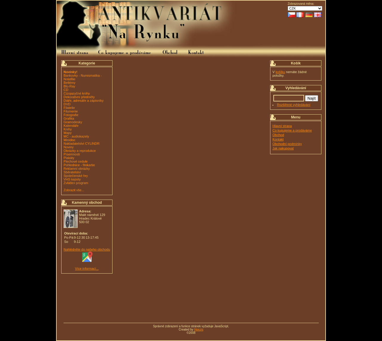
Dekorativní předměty (79, 97)
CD (66, 90)
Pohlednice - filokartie (79, 165)
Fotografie (71, 115)
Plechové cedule (76, 161)
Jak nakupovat (283, 148)
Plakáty (69, 158)
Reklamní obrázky (77, 168)
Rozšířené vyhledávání (293, 105)
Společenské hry (76, 176)
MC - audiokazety (76, 136)
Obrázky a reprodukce (80, 150)
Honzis (199, 329)
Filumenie (71, 111)
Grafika (69, 118)
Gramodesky (73, 122)
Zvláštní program (76, 183)
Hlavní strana (282, 126)
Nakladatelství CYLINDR (81, 143)
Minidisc (70, 140)
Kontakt (278, 139)
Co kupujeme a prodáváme (292, 130)
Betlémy (70, 82)
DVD (67, 104)
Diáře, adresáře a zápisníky (84, 100)
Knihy (68, 129)
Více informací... (86, 268)
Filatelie (69, 107)
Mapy (68, 133)
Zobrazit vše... (74, 190)
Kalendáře (71, 125)
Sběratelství (72, 172)
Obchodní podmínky (287, 144)
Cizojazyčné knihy (77, 93)
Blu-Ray (69, 86)
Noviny (69, 147)
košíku (280, 72)
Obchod (278, 135)
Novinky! (70, 72)
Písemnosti (72, 154)
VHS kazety (72, 179)
